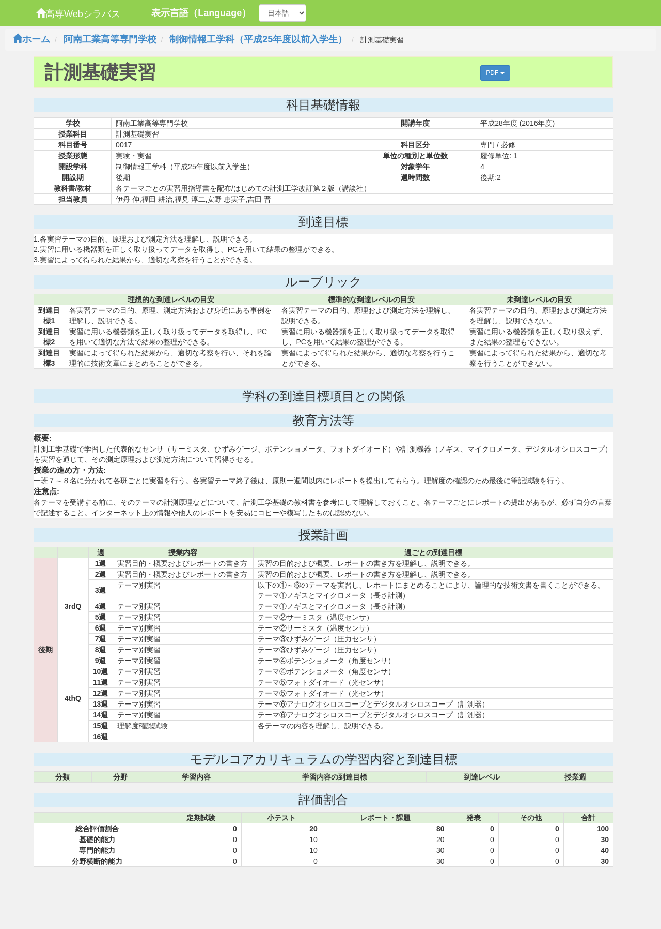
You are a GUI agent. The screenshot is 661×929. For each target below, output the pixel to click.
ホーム (31, 39)
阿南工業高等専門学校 (110, 39)
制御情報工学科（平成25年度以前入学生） (258, 39)
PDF (495, 73)
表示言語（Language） (201, 13)
